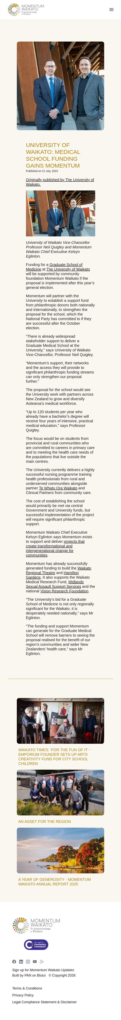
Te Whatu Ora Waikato (58, 488)
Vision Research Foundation (64, 591)
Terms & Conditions (27, 988)
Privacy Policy (23, 995)
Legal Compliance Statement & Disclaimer (44, 1002)
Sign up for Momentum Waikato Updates (43, 970)
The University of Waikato (68, 269)
